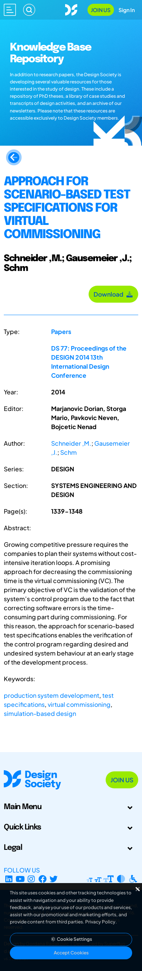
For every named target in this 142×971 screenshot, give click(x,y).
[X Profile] (54, 879)
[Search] (29, 10)
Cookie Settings (71, 939)
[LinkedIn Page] (9, 879)
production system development (51, 695)
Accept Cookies (71, 953)
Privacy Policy (100, 922)
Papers (61, 331)
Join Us (101, 9)
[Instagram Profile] (31, 879)
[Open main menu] (10, 10)
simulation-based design (40, 713)
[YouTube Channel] (20, 879)
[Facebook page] (42, 879)
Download (113, 294)
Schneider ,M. (71, 443)
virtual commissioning (79, 704)
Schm (68, 452)
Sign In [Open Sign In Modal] (127, 9)
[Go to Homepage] (71, 9)
